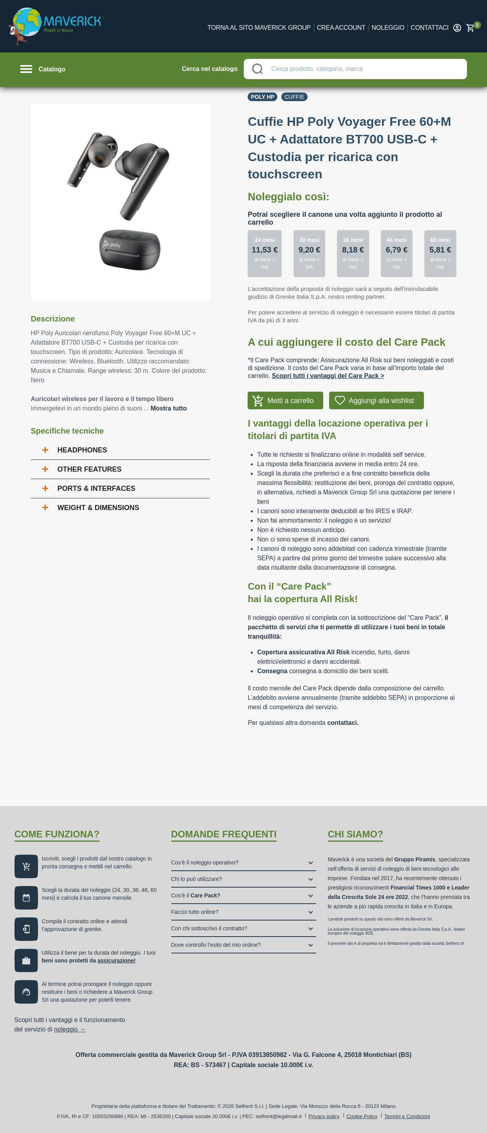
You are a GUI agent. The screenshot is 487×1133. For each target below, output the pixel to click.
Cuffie (294, 97)
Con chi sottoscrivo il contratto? (209, 928)
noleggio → (70, 1029)
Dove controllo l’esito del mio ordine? (216, 945)
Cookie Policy (361, 1116)
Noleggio (388, 27)
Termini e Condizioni (407, 1116)
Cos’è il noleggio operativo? (205, 862)
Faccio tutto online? (195, 912)
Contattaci (430, 27)
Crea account (341, 27)
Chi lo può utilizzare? (196, 879)
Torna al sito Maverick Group (259, 27)
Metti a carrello (290, 401)
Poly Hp (262, 97)
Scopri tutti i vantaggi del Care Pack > (328, 375)
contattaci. (342, 722)
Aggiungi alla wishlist (381, 401)
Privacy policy (323, 1116)
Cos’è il (196, 895)
